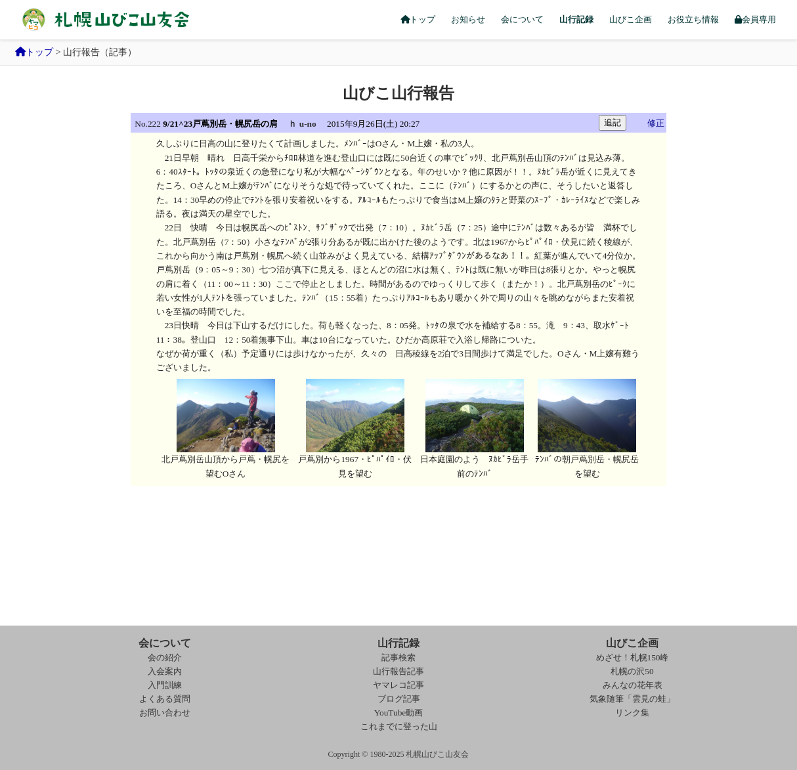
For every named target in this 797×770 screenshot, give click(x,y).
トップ (417, 19)
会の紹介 (165, 657)
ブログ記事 (398, 699)
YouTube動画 (398, 712)
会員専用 (755, 19)
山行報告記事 (398, 671)
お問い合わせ (164, 712)
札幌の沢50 (632, 671)
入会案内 (165, 671)
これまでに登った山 (398, 726)
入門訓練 (165, 685)
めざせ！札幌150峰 (632, 657)
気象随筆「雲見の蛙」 (632, 699)
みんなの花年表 (632, 685)
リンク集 (632, 712)
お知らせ (468, 19)
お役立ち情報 (693, 19)
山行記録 (576, 19)
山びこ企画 (630, 19)
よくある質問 (164, 699)
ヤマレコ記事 (398, 685)
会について (522, 19)
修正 (655, 123)
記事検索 (398, 657)
